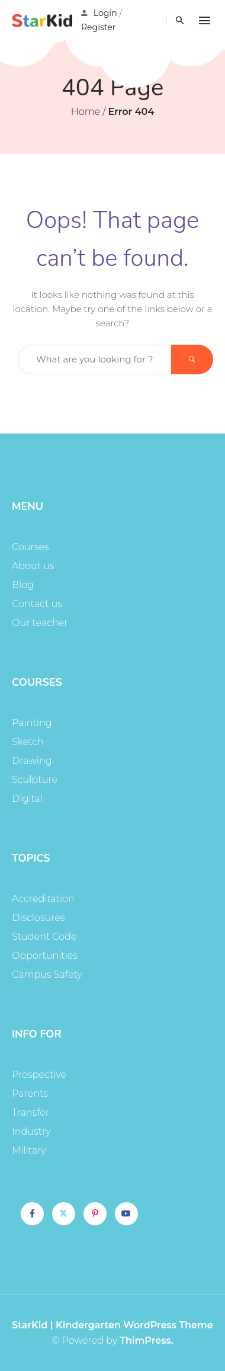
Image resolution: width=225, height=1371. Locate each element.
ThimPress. (146, 1340)
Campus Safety (47, 974)
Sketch (28, 741)
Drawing (32, 760)
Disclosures (38, 917)
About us (33, 565)
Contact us (37, 603)
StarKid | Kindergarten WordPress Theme (112, 1325)
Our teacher (40, 622)
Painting (32, 722)
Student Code (44, 936)
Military (29, 1150)
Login (105, 13)
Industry (31, 1131)
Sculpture (34, 779)
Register (98, 27)
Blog (23, 584)
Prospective (39, 1074)
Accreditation (43, 898)
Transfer (30, 1112)
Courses (30, 547)
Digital (27, 798)
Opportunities (45, 955)
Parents (30, 1093)
